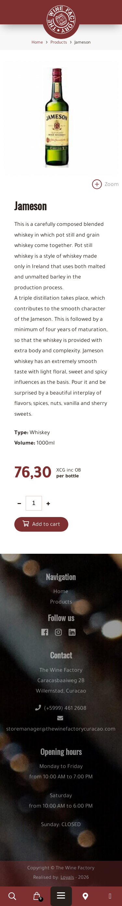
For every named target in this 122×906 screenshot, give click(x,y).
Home (60, 595)
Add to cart (46, 525)
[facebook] (45, 635)
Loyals (67, 881)
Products (61, 606)
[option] (61, 127)
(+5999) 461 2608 (61, 712)
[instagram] (59, 635)
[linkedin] (72, 635)
